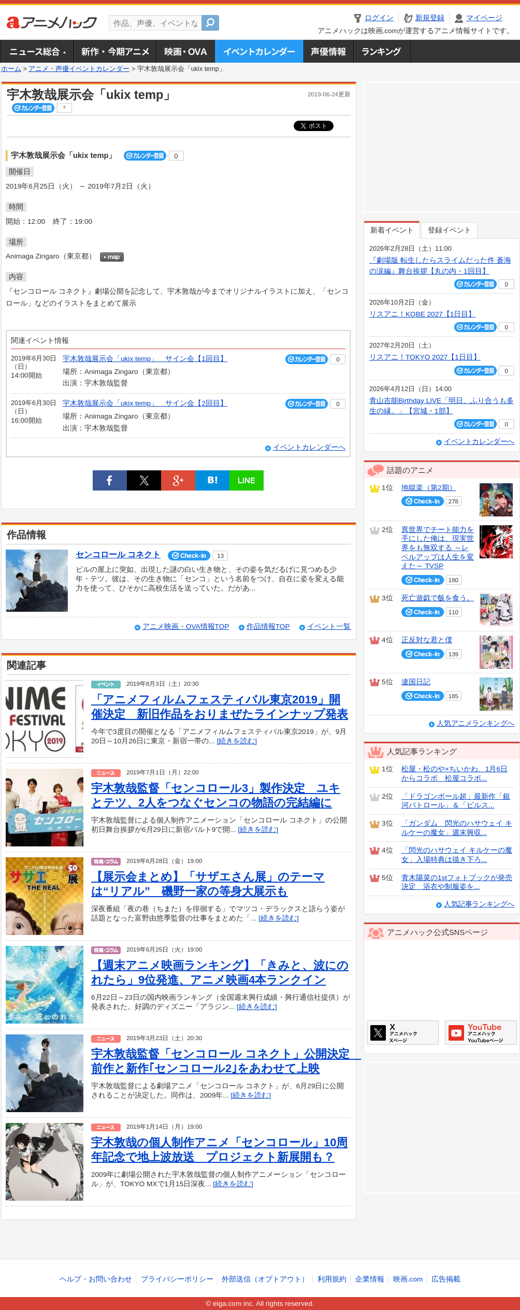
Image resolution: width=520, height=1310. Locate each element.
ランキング (382, 51)
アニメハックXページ (403, 1032)
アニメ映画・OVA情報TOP (185, 626)
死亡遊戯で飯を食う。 (437, 598)
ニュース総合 (37, 51)
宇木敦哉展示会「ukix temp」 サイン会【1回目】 (145, 359)
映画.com (408, 1279)
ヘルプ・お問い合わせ (96, 1279)
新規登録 (429, 18)
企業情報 (369, 1279)
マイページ (484, 18)
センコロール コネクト (118, 554)
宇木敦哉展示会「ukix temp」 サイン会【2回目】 (145, 403)
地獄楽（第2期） (428, 488)
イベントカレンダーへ (309, 447)
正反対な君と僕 (426, 640)
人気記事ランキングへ (479, 904)
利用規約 (331, 1279)
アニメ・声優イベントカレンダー (259, 51)
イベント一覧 (329, 626)
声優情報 (328, 51)
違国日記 (415, 682)
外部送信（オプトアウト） (265, 1279)
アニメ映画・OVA (185, 51)
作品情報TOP (268, 626)
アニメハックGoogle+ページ (481, 1032)
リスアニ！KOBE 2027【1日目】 (422, 314)
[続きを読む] (236, 741)
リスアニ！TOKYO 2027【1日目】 (425, 357)
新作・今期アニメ (115, 51)
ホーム (11, 69)
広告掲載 (445, 1279)
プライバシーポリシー (177, 1279)
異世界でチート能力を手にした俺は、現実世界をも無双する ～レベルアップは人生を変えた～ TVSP (437, 548)
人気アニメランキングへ (475, 723)
